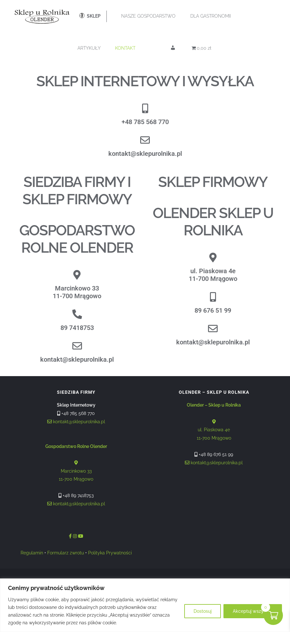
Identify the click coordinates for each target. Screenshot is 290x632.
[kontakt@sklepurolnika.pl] (145, 140)
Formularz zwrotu (65, 552)
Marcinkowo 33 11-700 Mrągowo (76, 463)
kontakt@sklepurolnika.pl (145, 153)
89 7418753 (77, 328)
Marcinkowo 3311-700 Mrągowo (77, 292)
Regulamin (32, 552)
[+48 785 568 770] (145, 108)
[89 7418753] (77, 314)
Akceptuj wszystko (253, 611)
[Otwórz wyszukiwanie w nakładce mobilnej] (166, 75)
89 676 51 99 (213, 310)
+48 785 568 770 (145, 122)
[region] (145, 605)
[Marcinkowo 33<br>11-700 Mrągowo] (77, 275)
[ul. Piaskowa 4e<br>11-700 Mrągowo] (213, 257)
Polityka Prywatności (110, 552)
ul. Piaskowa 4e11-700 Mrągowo (213, 274)
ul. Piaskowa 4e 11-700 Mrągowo (214, 421)
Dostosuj (203, 611)
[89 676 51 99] (213, 297)
